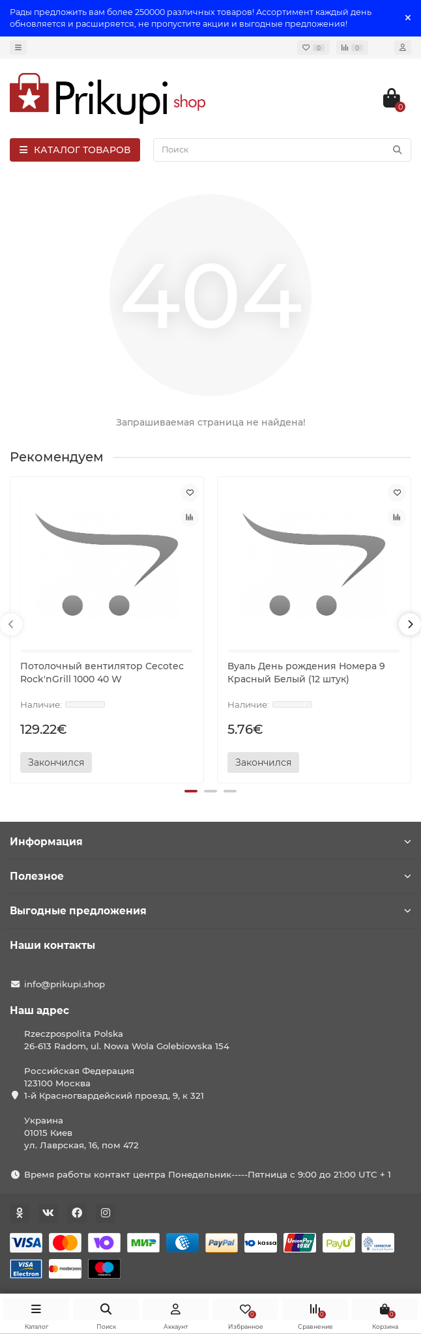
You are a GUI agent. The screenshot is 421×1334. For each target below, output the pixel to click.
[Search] (282, 150)
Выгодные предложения (210, 911)
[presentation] (11, 624)
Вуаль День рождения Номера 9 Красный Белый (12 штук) (306, 672)
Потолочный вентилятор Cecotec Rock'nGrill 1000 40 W (102, 672)
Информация (210, 841)
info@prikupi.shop (64, 984)
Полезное (210, 876)
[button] (190, 791)
